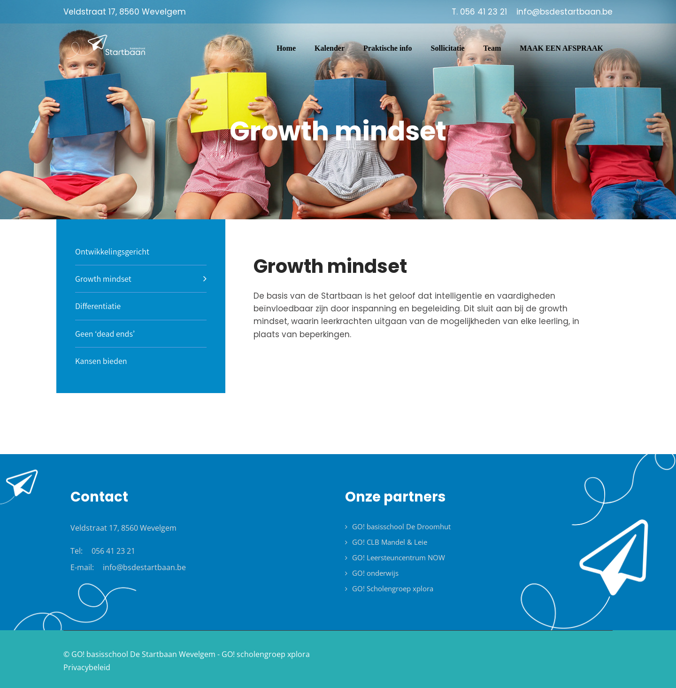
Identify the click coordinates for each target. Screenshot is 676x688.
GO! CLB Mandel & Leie (389, 542)
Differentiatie (98, 306)
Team (492, 48)
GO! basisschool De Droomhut (401, 526)
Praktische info (387, 48)
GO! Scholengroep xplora (392, 588)
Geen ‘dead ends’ (105, 333)
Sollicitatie (448, 48)
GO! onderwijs (375, 573)
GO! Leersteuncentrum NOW (398, 557)
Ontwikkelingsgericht (112, 251)
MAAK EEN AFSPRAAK (561, 48)
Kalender (330, 48)
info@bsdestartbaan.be (144, 567)
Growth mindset (103, 278)
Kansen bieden (101, 361)
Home (286, 48)
